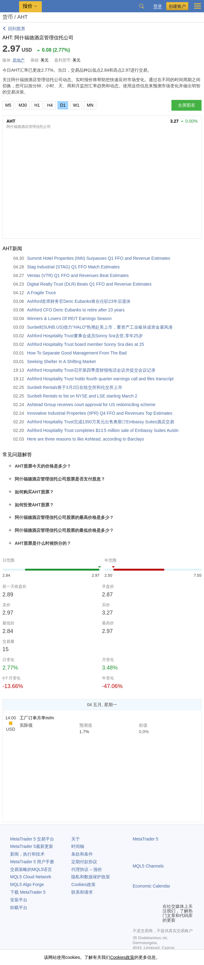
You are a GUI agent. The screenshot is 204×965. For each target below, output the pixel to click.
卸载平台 (18, 907)
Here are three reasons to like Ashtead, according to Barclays (85, 439)
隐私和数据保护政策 (90, 876)
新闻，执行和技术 (27, 854)
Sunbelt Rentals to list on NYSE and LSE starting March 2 (82, 396)
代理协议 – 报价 (86, 869)
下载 (27, 892)
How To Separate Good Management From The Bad (77, 352)
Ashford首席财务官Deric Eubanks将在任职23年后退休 (79, 301)
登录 (157, 6)
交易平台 (32, 838)
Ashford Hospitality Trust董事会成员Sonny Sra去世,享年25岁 (85, 335)
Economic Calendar (151, 886)
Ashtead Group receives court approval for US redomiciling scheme (91, 404)
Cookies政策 (83, 884)
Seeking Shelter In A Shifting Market (61, 361)
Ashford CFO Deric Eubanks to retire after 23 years (75, 309)
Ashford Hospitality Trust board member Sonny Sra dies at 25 (85, 344)
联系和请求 (82, 892)
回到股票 (16, 28)
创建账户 (177, 6)
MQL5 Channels (148, 866)
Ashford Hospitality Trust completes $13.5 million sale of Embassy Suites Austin (102, 430)
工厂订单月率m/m (37, 717)
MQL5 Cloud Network (30, 876)
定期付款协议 (84, 861)
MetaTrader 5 (146, 838)
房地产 (19, 60)
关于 (75, 838)
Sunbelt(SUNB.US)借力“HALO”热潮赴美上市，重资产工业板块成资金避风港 (100, 327)
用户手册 (32, 861)
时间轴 (77, 846)
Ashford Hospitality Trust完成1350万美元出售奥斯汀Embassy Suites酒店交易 (100, 421)
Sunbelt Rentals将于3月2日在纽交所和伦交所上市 (74, 387)
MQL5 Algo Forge (27, 884)
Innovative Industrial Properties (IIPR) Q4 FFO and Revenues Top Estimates (99, 413)
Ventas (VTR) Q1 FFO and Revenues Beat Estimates (78, 275)
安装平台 (18, 899)
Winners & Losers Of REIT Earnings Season (69, 318)
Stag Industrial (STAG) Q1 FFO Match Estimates (73, 266)
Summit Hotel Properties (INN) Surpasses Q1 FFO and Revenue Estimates (98, 258)
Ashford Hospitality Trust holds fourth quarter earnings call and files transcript (100, 378)
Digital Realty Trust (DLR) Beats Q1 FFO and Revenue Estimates (89, 284)
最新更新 (31, 846)
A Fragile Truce (41, 292)
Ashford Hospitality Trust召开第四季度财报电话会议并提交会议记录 (91, 370)
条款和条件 (82, 854)
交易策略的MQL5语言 (31, 869)
